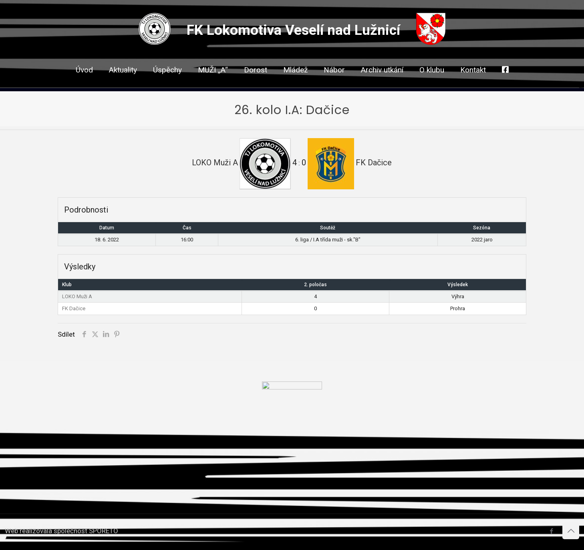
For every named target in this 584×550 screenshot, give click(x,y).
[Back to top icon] (570, 530)
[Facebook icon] (551, 531)
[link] (255, 84)
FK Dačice (73, 308)
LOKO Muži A (77, 296)
